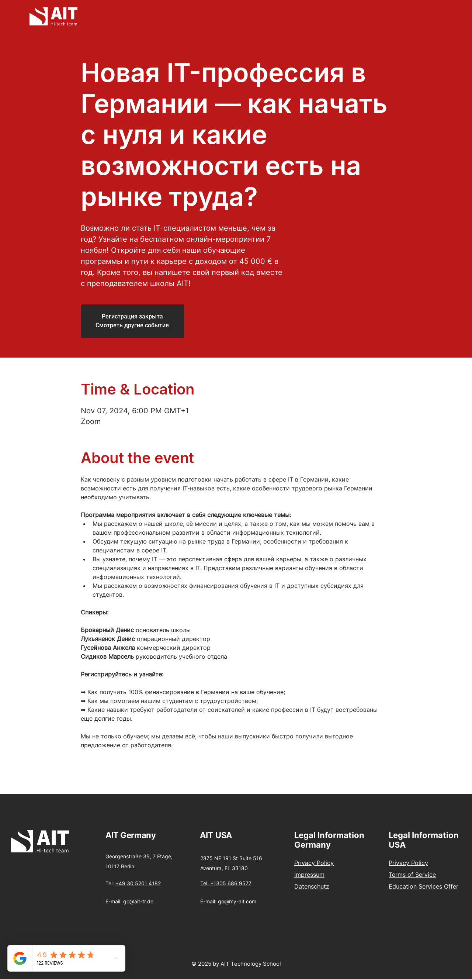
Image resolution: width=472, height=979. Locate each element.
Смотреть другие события (132, 325)
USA (223, 835)
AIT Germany (130, 835)
